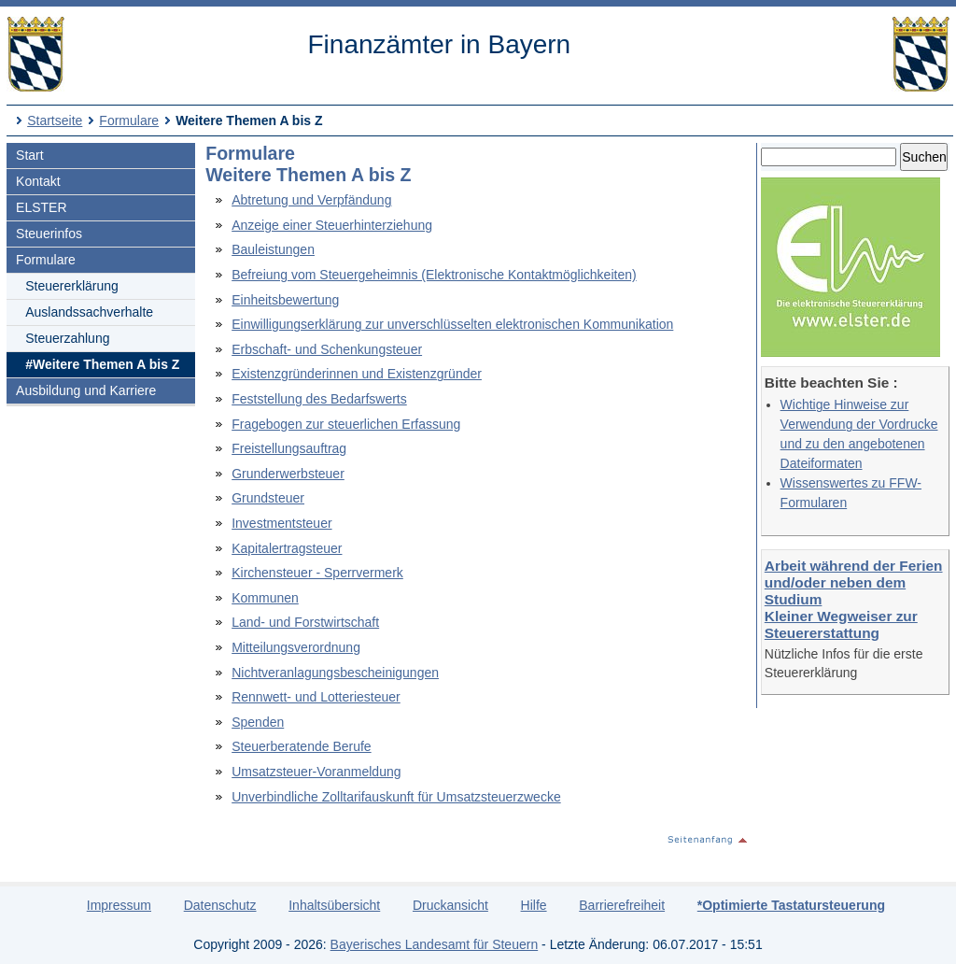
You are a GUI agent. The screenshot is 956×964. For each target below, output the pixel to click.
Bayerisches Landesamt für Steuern (434, 944)
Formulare (129, 120)
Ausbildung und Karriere (86, 390)
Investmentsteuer (281, 523)
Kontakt (38, 181)
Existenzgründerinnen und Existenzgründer (357, 373)
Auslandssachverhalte (89, 312)
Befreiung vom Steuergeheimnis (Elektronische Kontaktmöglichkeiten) (434, 274)
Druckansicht (450, 905)
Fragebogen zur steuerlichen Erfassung (346, 424)
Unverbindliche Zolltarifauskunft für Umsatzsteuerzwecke (396, 796)
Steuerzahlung (67, 338)
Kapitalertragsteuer (287, 548)
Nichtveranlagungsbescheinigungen (335, 672)
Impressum (119, 905)
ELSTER (41, 207)
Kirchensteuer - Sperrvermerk (317, 572)
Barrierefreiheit (622, 905)
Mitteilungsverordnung (296, 647)
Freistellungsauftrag (289, 448)
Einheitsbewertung (285, 299)
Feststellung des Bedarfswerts (319, 398)
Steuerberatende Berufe (301, 746)
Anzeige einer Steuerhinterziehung (332, 225)
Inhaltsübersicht (334, 905)
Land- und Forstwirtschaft (305, 622)
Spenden (258, 722)
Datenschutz (220, 905)
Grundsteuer (268, 497)
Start (30, 155)
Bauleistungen (273, 249)
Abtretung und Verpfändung (311, 199)
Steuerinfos (49, 233)
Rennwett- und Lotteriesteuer (316, 696)
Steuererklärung (72, 285)
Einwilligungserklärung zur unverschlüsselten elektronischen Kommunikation (452, 324)
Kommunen (265, 597)
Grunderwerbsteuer (288, 473)
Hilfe (534, 905)
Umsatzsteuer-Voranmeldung (316, 771)
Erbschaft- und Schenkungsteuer (327, 349)
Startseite (54, 120)
